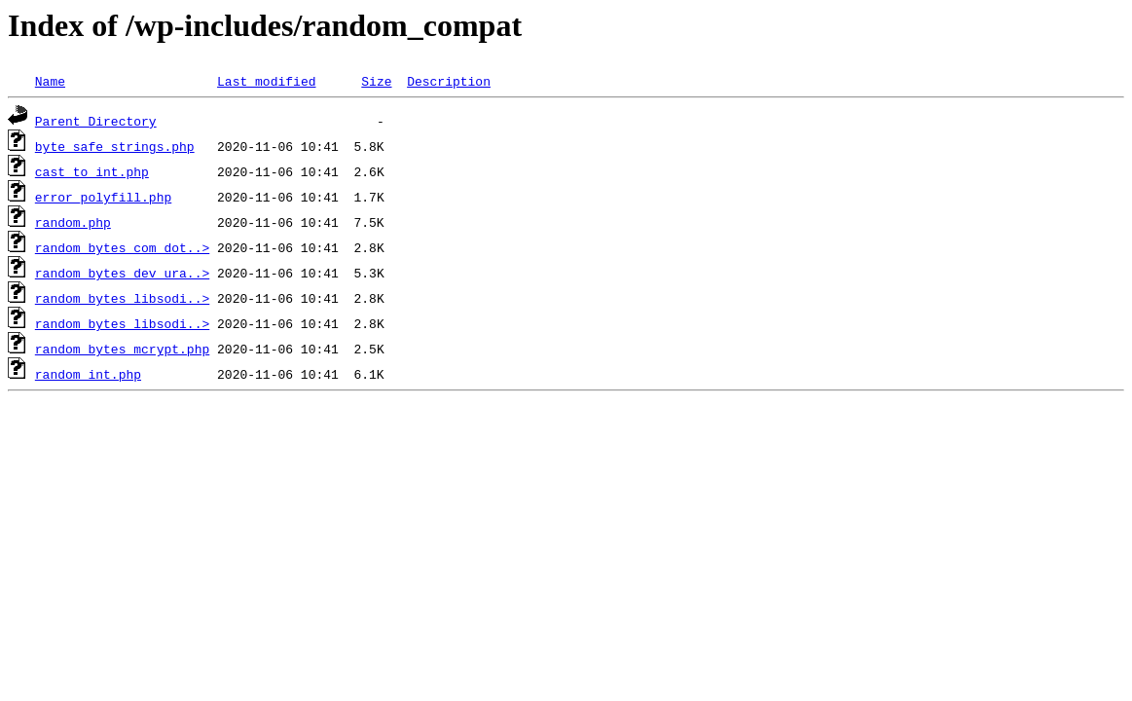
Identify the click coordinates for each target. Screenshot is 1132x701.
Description (449, 81)
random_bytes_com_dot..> (122, 247)
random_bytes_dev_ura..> (122, 272)
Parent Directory (96, 120)
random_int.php (88, 374)
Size (376, 81)
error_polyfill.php (103, 196)
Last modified (266, 81)
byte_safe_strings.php (115, 146)
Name (50, 81)
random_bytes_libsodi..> (122, 298)
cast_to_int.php (92, 171)
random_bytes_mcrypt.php (122, 348)
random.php (73, 222)
